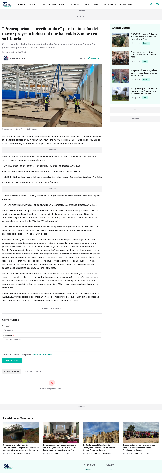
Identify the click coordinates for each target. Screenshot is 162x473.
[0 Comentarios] (28, 454)
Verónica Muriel (59, 453)
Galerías (32, 4)
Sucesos (146, 43)
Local (145, 61)
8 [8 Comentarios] (82, 58)
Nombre (6, 326)
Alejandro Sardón (100, 453)
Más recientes (11, 371)
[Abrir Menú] (157, 4)
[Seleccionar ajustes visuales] (151, 4)
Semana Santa (125, 4)
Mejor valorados (32, 371)
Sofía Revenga (19, 453)
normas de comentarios (42, 354)
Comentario (8, 336)
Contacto (109, 469)
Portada (21, 4)
